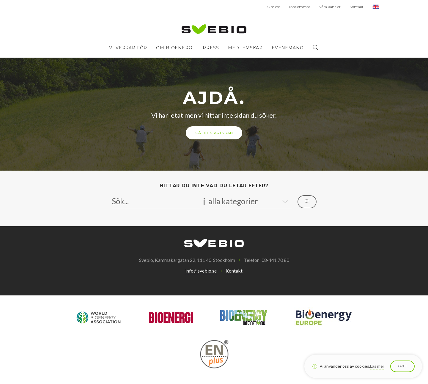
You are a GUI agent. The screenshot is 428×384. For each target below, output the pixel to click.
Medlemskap (245, 48)
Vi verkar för (128, 48)
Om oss (273, 6)
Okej (402, 366)
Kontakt (357, 6)
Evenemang (287, 48)
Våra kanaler (330, 6)
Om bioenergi (175, 48)
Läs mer (377, 366)
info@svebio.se (201, 270)
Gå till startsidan (214, 132)
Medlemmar (299, 6)
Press (211, 48)
